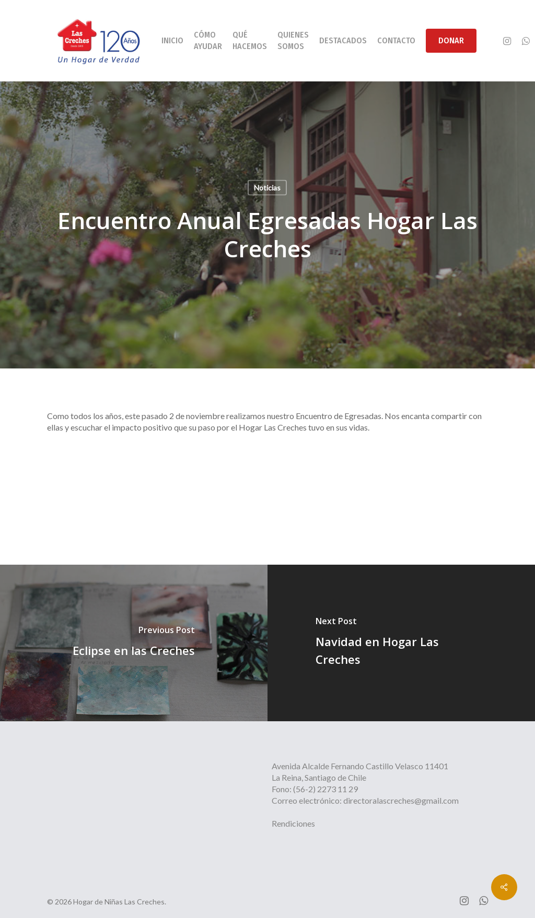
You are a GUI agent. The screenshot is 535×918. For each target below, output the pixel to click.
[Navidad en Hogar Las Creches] (401, 643)
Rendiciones (293, 823)
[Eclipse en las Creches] (134, 643)
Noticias (267, 187)
